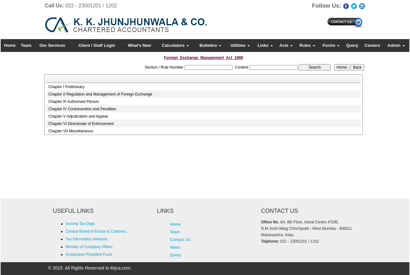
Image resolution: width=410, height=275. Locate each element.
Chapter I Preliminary (66, 87)
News (175, 247)
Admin (396, 45)
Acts (286, 45)
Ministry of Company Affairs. (89, 247)
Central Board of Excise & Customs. (96, 231)
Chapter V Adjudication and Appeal (78, 116)
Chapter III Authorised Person (73, 101)
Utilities (240, 45)
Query (352, 45)
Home (10, 45)
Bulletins (211, 45)
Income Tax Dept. (80, 223)
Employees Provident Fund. (89, 254)
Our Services (52, 45)
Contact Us (180, 239)
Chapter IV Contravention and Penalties (82, 109)
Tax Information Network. (87, 239)
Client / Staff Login (96, 45)
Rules (307, 45)
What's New (139, 45)
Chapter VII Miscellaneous (70, 131)
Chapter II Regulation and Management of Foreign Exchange (100, 94)
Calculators (175, 45)
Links (265, 45)
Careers (372, 45)
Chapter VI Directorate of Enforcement (81, 123)
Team (26, 45)
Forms (331, 45)
